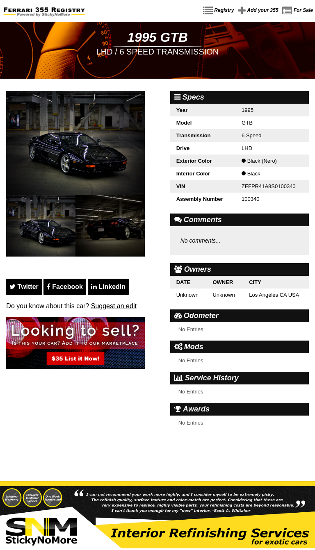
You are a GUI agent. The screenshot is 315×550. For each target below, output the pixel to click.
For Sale (297, 11)
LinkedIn (108, 286)
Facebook (65, 286)
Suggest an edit (114, 305)
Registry (218, 11)
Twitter (24, 286)
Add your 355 (258, 11)
